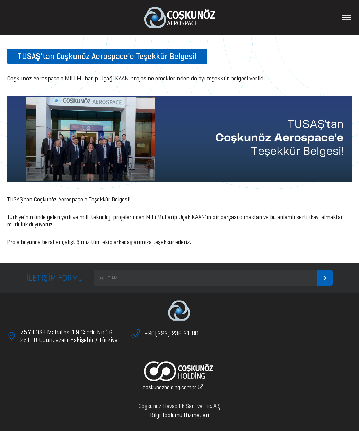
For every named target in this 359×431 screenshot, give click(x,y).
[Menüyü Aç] (347, 17)
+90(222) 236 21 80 (171, 333)
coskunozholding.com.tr (173, 387)
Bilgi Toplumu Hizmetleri (179, 415)
